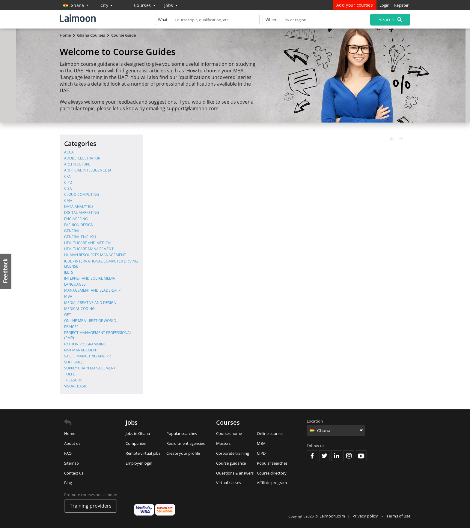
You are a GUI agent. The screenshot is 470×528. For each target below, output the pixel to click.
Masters (223, 443)
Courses (144, 5)
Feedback (6, 271)
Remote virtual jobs (143, 453)
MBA (68, 296)
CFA (67, 176)
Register (401, 5)
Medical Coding (79, 308)
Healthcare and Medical (88, 242)
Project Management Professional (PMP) (98, 335)
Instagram (349, 455)
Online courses (270, 433)
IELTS (68, 272)
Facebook (312, 455)
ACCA (69, 152)
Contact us (73, 473)
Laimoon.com (332, 516)
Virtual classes (228, 482)
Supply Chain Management (90, 368)
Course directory (272, 473)
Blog (68, 482)
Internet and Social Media (89, 278)
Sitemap (71, 463)
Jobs (170, 5)
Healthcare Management (89, 248)
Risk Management (81, 350)
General (72, 230)
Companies (136, 443)
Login (384, 5)
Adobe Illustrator (82, 158)
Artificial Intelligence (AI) (89, 170)
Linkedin (336, 455)
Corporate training (232, 453)
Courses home (229, 433)
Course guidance (231, 463)
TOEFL (69, 374)
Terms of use (398, 516)
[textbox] (207, 21)
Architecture (77, 164)
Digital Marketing (81, 212)
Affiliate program (272, 482)
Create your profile (183, 453)
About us (72, 443)
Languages (75, 284)
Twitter (324, 455)
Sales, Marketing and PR (87, 356)
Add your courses (354, 5)
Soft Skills (74, 362)
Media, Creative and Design (90, 302)
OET (67, 314)
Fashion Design (79, 224)
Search (390, 19)
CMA (68, 200)
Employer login (139, 463)
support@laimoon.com (192, 108)
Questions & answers (235, 473)
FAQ (68, 453)
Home (69, 433)
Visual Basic (75, 386)
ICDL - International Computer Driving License (101, 264)
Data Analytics (79, 206)
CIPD (68, 182)
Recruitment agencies (185, 443)
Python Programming (85, 344)
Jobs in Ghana (138, 433)
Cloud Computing (81, 194)
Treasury (73, 380)
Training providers (91, 505)
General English (80, 236)
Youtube (361, 455)
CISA (68, 188)
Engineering (76, 218)
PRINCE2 (71, 326)
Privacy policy (365, 516)
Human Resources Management (95, 254)
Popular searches (181, 433)
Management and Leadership (92, 290)
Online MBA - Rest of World (90, 320)
